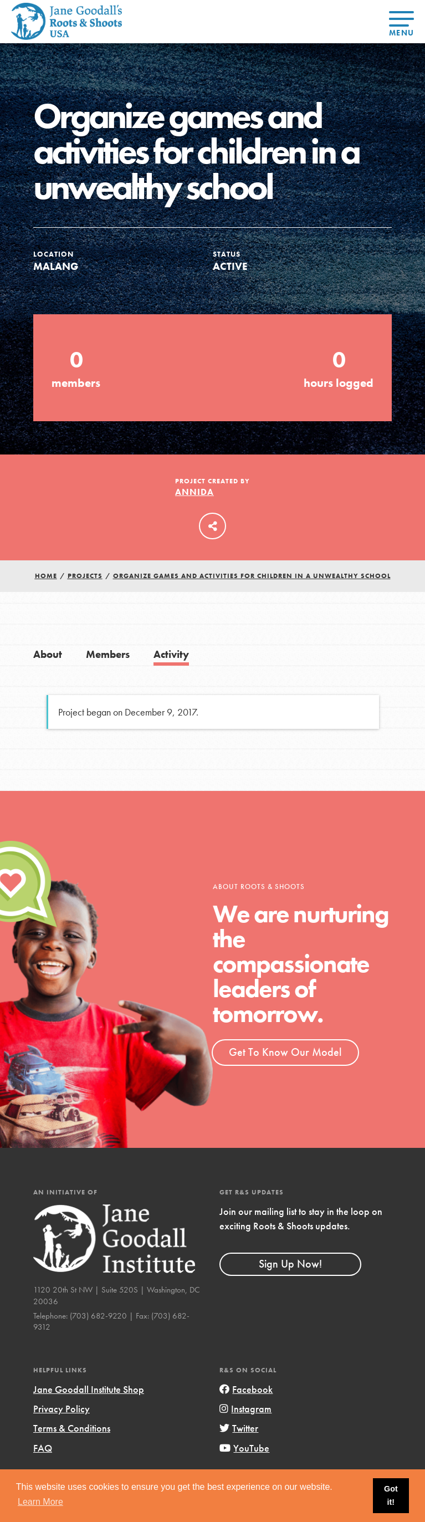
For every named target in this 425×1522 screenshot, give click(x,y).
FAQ (42, 1448)
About (47, 654)
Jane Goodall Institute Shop (88, 1389)
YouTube (244, 1448)
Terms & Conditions (71, 1428)
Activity (171, 654)
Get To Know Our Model (285, 1052)
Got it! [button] (391, 1495)
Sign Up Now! (290, 1264)
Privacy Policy (61, 1408)
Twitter (238, 1428)
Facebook (246, 1389)
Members (108, 654)
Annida (194, 492)
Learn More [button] (40, 1501)
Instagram (245, 1408)
